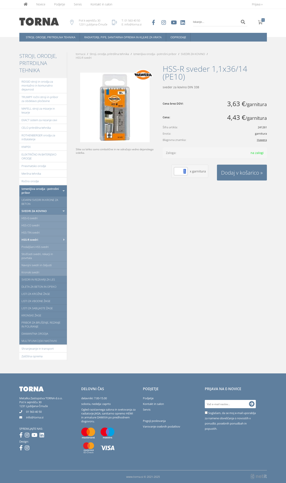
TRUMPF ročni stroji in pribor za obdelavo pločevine (39, 99)
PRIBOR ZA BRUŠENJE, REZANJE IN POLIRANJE (40, 324)
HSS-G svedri (29, 218)
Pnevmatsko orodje (33, 166)
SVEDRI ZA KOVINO (34, 211)
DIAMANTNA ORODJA (34, 334)
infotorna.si (34, 417)
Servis (78, 4)
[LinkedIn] (43, 436)
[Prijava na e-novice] (252, 404)
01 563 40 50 (132, 20)
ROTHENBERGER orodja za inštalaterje (38, 137)
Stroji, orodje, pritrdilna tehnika (50, 37)
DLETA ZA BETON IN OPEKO (38, 287)
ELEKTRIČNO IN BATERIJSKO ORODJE (38, 156)
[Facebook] (22, 436)
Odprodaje (178, 37)
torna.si (80, 54)
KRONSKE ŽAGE (31, 315)
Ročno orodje (30, 181)
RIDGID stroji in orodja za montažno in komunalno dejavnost (37, 85)
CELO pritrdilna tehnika (36, 128)
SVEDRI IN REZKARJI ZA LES (38, 279)
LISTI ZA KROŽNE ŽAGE (35, 294)
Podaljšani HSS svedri (35, 247)
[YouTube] (35, 436)
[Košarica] (260, 22)
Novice (40, 4)
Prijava (257, 4)
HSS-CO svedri (30, 225)
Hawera (262, 140)
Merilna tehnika (31, 173)
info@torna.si (133, 24)
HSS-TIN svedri (30, 232)
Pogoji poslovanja (154, 421)
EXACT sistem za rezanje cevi (39, 120)
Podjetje (59, 4)
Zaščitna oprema (32, 356)
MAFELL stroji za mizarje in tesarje (38, 110)
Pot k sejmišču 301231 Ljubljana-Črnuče (33, 404)
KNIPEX (26, 147)
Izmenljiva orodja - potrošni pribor (40, 191)
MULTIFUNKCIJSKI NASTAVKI (39, 341)
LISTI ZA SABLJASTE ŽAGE (37, 308)
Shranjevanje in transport (37, 349)
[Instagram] (28, 436)
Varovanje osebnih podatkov (161, 426)
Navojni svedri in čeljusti (36, 265)
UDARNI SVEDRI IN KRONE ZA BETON (39, 202)
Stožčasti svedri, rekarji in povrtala (37, 256)
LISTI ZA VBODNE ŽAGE (35, 301)
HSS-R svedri (29, 240)
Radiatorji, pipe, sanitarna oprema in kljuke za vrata (123, 37)
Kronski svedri (30, 272)
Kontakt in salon (101, 4)
